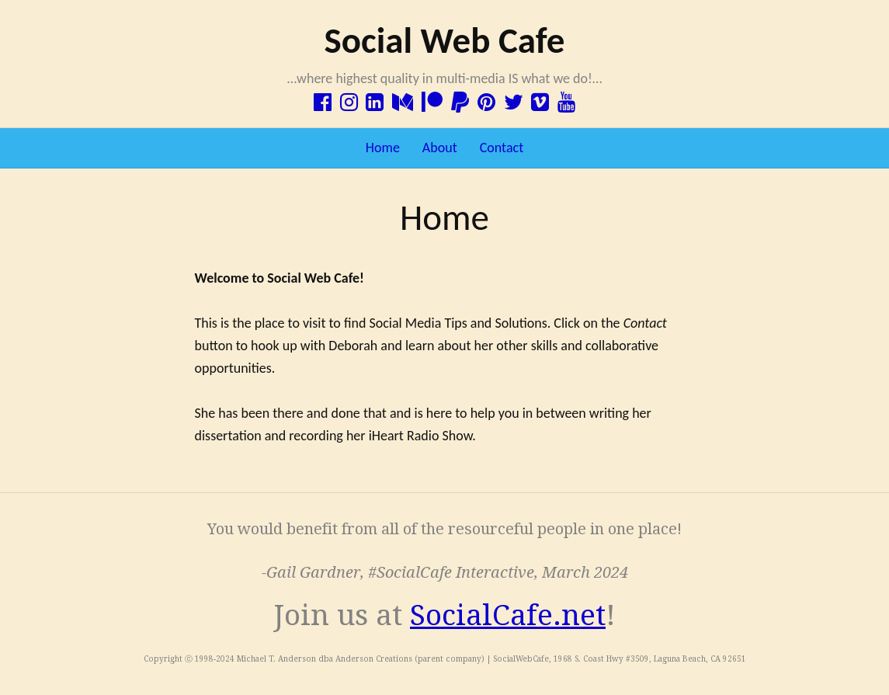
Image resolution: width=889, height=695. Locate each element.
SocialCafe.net (508, 615)
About (439, 147)
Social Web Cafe (444, 40)
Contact (501, 147)
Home (383, 147)
